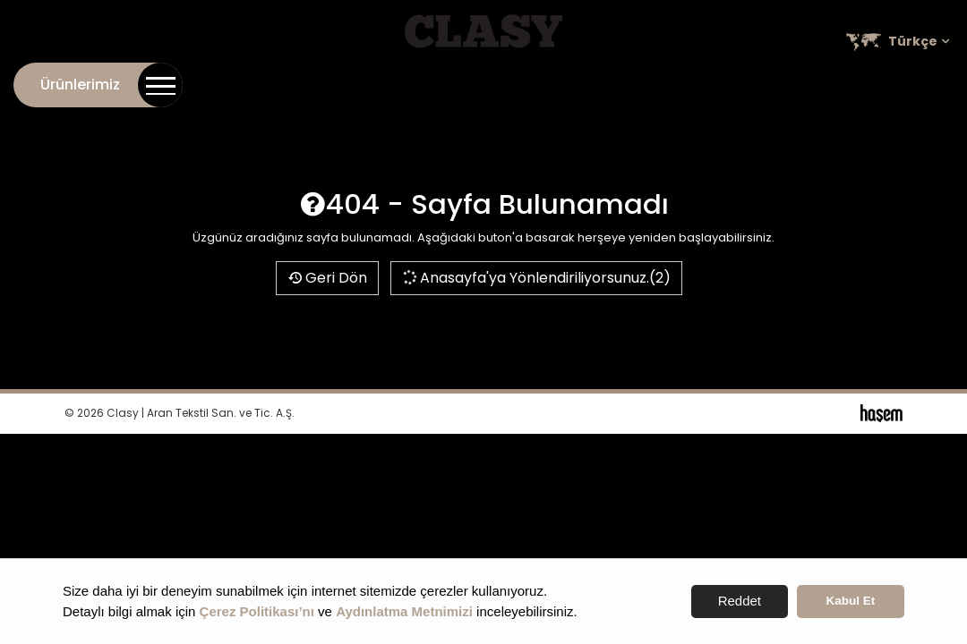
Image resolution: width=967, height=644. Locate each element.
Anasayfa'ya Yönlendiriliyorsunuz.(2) (536, 277)
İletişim (540, 81)
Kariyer (805, 81)
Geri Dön (327, 277)
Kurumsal (612, 81)
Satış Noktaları (899, 81)
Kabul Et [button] (851, 600)
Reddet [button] (739, 600)
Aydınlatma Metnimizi (404, 611)
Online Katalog (713, 81)
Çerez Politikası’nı (257, 611)
